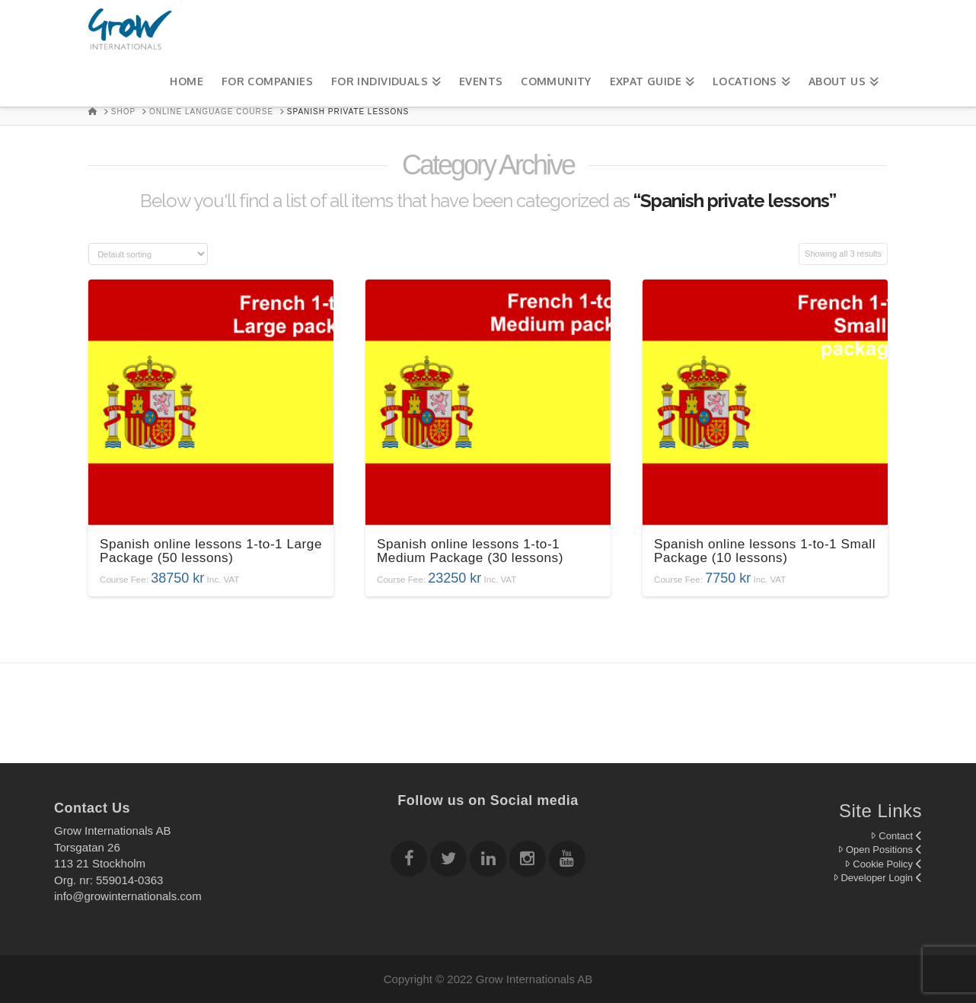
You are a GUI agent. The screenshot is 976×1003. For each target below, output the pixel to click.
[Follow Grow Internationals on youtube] (567, 861)
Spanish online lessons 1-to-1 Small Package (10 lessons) (765, 550)
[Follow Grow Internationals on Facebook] (408, 861)
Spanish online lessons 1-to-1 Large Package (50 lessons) (211, 550)
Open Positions (879, 849)
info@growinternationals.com (128, 896)
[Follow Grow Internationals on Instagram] (527, 861)
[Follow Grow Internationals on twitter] (448, 861)
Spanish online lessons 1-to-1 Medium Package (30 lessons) (470, 550)
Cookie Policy (883, 864)
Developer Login (877, 877)
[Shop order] (148, 254)
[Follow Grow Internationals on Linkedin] (488, 861)
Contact (896, 836)
